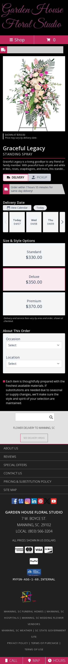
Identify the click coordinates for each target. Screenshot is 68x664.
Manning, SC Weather (17, 630)
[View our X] (47, 503)
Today (40, 207)
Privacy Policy (17, 643)
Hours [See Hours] (56, 660)
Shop (17, 40)
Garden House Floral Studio (32, 17)
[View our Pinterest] (41, 503)
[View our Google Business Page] (21, 503)
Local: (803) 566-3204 (34, 531)
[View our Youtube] (54, 503)
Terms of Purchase (45, 643)
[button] (34, 572)
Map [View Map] (34, 660)
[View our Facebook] (14, 503)
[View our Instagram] (27, 503)
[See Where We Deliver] (34, 437)
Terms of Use (34, 649)
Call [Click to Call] (11, 660)
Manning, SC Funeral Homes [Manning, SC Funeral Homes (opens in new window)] (24, 611)
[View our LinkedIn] (34, 503)
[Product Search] (34, 417)
